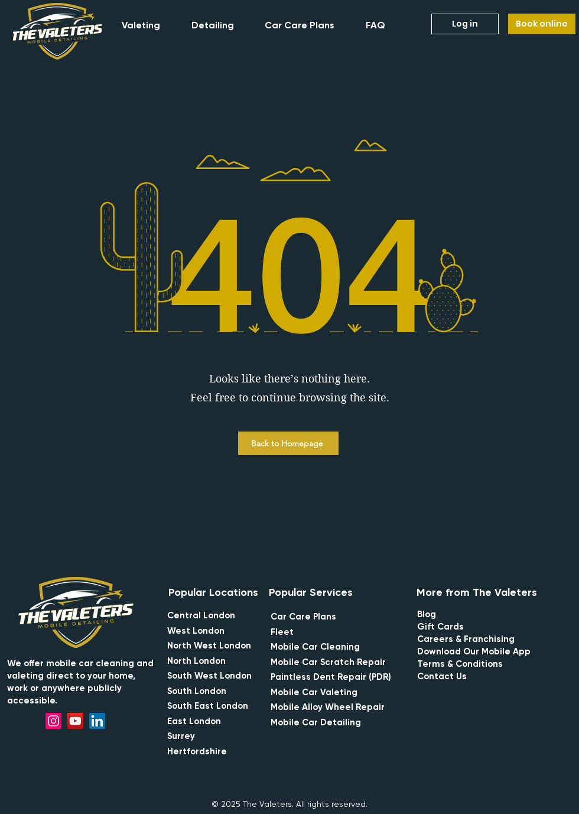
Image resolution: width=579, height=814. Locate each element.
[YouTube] (75, 721)
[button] (148, 25)
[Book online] (541, 24)
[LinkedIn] (97, 721)
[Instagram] (53, 721)
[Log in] (465, 24)
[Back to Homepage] (288, 443)
